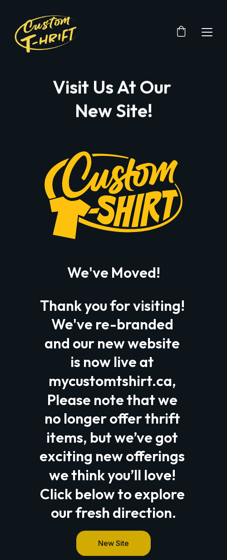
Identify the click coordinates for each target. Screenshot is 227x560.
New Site (113, 544)
